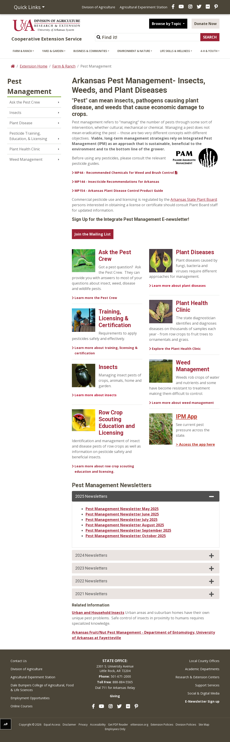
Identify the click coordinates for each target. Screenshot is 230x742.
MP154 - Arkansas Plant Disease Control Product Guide (119, 190)
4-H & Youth (208, 51)
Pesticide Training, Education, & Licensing (28, 136)
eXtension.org (139, 724)
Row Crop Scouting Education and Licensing (117, 422)
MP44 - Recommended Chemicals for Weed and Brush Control (124, 172)
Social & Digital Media (203, 693)
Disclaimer (69, 724)
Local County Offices (204, 661)
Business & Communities (90, 51)
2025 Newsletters (145, 496)
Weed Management (25, 159)
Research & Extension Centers (197, 677)
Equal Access (52, 724)
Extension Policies (162, 724)
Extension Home (33, 66)
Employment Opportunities (30, 698)
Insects (15, 112)
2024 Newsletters (145, 555)
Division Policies (186, 724)
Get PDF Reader (118, 724)
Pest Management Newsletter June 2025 (122, 514)
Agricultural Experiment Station (143, 7)
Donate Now (205, 23)
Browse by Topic (167, 23)
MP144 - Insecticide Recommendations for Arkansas (117, 181)
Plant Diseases (195, 252)
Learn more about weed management (183, 402)
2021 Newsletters (145, 594)
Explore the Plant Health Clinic (176, 348)
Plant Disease (20, 122)
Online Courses (22, 706)
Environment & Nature (133, 51)
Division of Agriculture (98, 7)
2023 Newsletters (145, 568)
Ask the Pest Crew (24, 102)
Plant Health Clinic (24, 149)
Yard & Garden (52, 51)
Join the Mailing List (93, 234)
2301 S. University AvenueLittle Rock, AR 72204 (115, 668)
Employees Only (115, 729)
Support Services (207, 685)
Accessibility (98, 724)
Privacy (83, 724)
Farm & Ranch (22, 51)
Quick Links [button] (27, 7)
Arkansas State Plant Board (193, 199)
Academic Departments (202, 669)
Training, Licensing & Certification (115, 318)
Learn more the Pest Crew (96, 298)
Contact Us (19, 661)
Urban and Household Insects (98, 612)
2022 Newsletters (145, 581)
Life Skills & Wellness (175, 51)
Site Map (204, 724)
